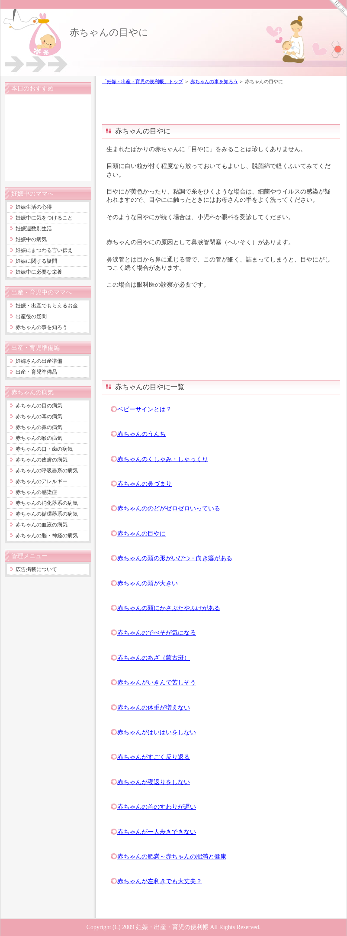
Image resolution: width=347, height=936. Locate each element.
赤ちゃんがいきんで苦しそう (156, 682)
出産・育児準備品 (36, 372)
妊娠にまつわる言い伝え (44, 250)
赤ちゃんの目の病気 (39, 406)
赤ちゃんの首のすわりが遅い (156, 806)
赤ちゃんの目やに (109, 32)
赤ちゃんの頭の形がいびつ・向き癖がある (174, 558)
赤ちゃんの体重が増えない (153, 707)
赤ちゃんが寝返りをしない (153, 781)
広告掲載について (36, 569)
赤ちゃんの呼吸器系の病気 (47, 471)
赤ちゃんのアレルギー (41, 481)
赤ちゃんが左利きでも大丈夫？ (159, 881)
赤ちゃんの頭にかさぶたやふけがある (168, 607)
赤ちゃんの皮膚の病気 (41, 460)
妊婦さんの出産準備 (39, 361)
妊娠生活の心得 (34, 207)
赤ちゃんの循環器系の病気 (47, 514)
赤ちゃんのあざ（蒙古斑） (153, 657)
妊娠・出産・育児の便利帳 (172, 927)
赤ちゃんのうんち (141, 433)
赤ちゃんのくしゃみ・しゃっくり (162, 458)
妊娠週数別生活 (34, 229)
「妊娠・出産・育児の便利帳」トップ (142, 81)
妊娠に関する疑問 (36, 261)
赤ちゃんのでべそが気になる (156, 632)
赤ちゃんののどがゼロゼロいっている (168, 508)
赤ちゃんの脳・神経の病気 (47, 536)
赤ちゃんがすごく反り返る (153, 756)
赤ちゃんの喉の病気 (39, 438)
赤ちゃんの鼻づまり (144, 483)
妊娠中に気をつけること (44, 218)
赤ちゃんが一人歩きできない (156, 831)
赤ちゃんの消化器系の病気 (47, 503)
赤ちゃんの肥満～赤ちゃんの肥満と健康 (171, 856)
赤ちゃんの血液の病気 (41, 525)
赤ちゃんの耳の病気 (39, 416)
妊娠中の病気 (31, 239)
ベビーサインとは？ (144, 409)
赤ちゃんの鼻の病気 (39, 427)
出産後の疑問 (31, 316)
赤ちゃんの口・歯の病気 (44, 449)
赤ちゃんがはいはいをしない (156, 732)
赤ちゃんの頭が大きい (147, 583)
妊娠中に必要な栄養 (39, 272)
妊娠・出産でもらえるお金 (47, 306)
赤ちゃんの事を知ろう (214, 81)
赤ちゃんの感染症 (36, 492)
